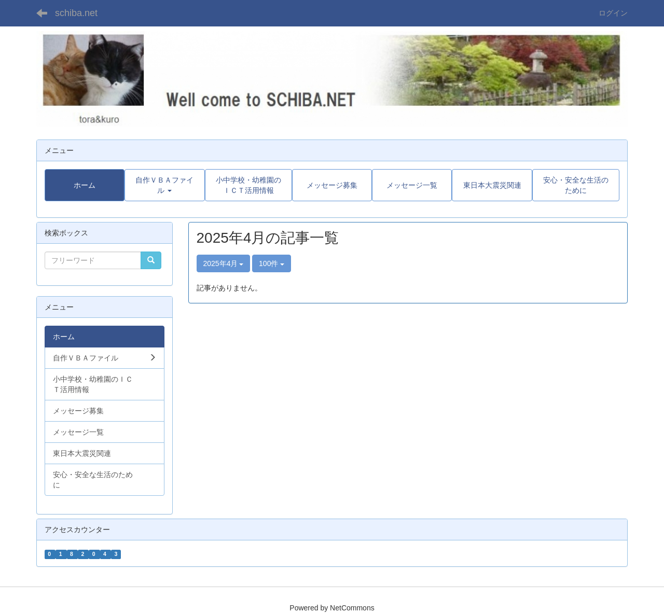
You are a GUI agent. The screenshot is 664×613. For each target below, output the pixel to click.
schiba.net (76, 13)
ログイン (613, 13)
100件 (271, 263)
